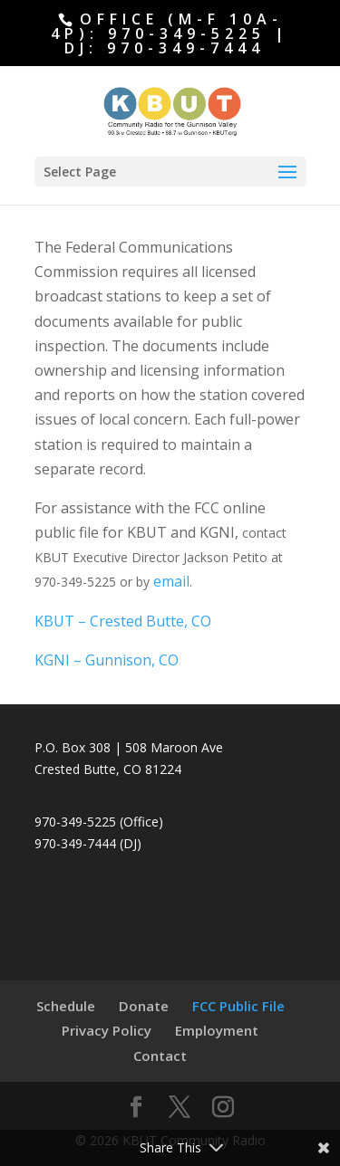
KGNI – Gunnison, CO (106, 660)
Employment (216, 1030)
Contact (160, 1056)
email (171, 581)
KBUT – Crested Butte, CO (122, 621)
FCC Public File (238, 1006)
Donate (144, 1006)
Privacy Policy (106, 1030)
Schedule (65, 1006)
